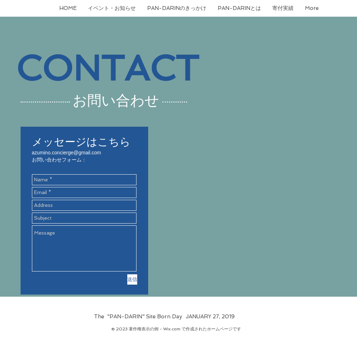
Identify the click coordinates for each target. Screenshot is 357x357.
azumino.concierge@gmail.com (66, 152)
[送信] (132, 279)
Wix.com (171, 328)
